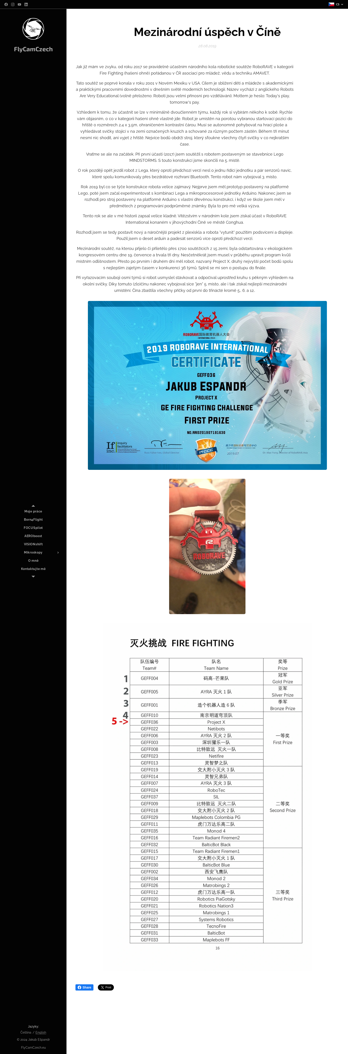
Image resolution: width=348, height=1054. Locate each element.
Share (84, 987)
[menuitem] (33, 511)
